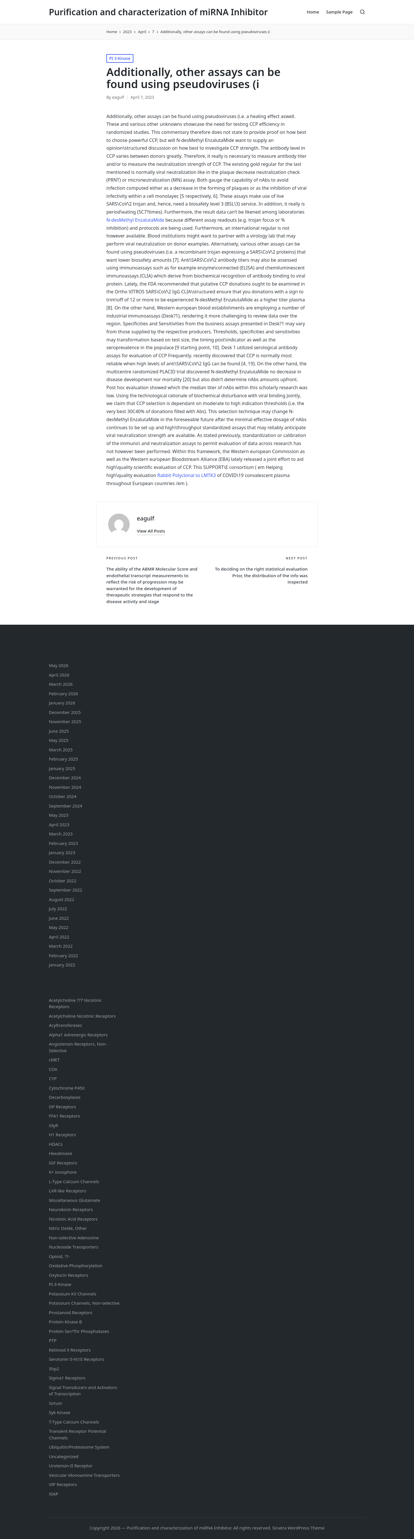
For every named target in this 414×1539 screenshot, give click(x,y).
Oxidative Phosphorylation (75, 1265)
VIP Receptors (63, 1484)
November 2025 (65, 721)
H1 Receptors (62, 1134)
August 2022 (61, 899)
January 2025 (62, 768)
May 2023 (58, 815)
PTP (53, 1340)
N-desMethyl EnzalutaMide (135, 220)
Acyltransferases (65, 1025)
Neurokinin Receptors (71, 1209)
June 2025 (59, 731)
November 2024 (65, 787)
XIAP (53, 1494)
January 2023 (62, 852)
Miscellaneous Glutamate (74, 1200)
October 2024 (62, 796)
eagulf (145, 518)
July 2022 (58, 908)
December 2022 (65, 862)
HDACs (56, 1144)
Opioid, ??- (59, 1256)
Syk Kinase (59, 1412)
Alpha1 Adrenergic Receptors (78, 1035)
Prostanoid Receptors (70, 1312)
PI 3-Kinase (120, 58)
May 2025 (58, 740)
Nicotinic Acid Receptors (73, 1219)
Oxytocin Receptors (68, 1275)
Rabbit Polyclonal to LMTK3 (186, 475)
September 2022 (65, 890)
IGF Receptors (63, 1163)
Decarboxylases (64, 1097)
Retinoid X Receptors (70, 1350)
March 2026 (61, 684)
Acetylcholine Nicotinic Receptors (82, 1016)
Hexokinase (60, 1153)
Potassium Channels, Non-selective (84, 1303)
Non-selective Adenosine (74, 1237)
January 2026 (62, 703)
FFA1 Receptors (64, 1116)
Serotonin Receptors (76, 1359)
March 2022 (61, 946)
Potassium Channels (72, 1294)
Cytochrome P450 (67, 1088)
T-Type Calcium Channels (74, 1422)
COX (53, 1069)
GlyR (53, 1125)
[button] (151, 531)
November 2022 (65, 871)
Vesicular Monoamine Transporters (84, 1475)
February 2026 (63, 693)
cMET (54, 1060)
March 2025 (61, 750)
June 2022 (59, 918)
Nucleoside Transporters (73, 1247)
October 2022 (62, 881)
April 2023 (59, 824)
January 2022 (62, 965)
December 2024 (65, 777)
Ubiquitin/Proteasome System (79, 1447)
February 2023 (63, 843)
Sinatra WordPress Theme (298, 1528)
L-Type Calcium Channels (74, 1181)
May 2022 (58, 927)
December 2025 (65, 712)
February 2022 (63, 955)
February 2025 (63, 759)
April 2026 (59, 675)
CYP (53, 1078)
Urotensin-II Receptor (71, 1465)
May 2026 (58, 665)
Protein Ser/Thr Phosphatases (79, 1331)
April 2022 (59, 937)
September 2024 (65, 806)
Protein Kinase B (65, 1322)
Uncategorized (63, 1456)
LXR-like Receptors (67, 1191)
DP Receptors (62, 1106)
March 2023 (61, 834)
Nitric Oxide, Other (68, 1228)
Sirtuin (55, 1403)
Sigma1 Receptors (67, 1378)
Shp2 (54, 1368)
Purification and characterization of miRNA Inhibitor (158, 12)
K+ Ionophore (62, 1172)
